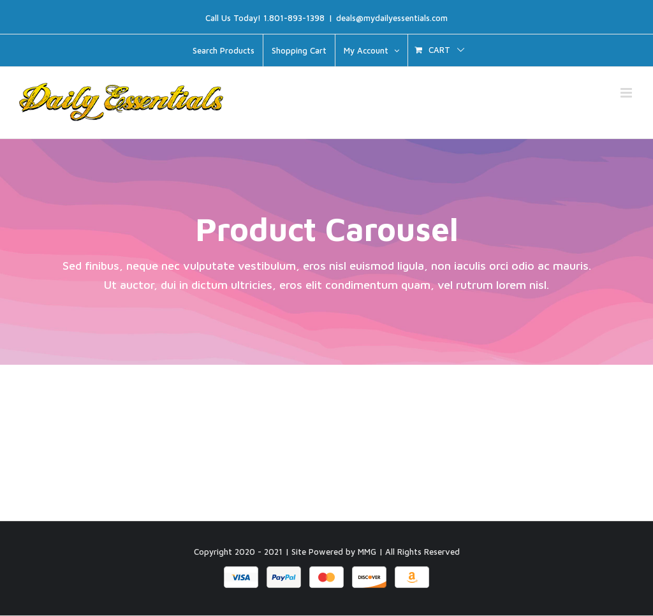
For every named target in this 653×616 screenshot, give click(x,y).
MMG (367, 552)
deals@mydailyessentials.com (392, 18)
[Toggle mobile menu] (627, 92)
